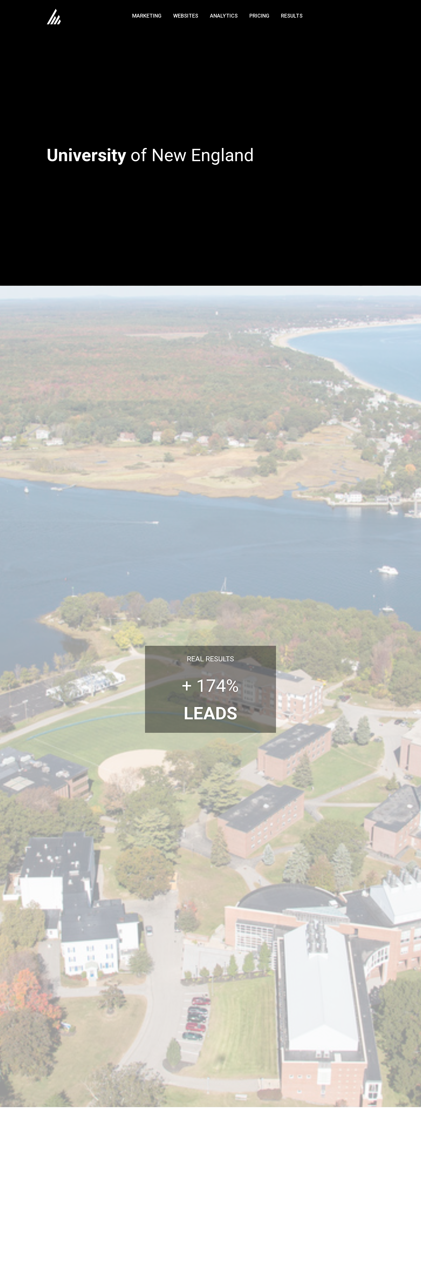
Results (292, 16)
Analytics (224, 16)
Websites (185, 16)
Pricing (259, 16)
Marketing (146, 16)
